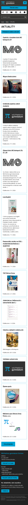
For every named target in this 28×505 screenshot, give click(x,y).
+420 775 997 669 (6, 468)
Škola (7, 22)
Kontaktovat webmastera (11, 497)
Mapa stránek (19, 497)
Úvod (2, 22)
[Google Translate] (20, 12)
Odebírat (5, 491)
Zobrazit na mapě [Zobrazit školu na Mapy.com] (8, 463)
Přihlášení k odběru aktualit (11, 32)
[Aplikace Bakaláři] (16, 12)
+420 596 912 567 (6, 472)
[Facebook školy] (3, 12)
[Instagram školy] (7, 12)
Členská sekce (14, 7)
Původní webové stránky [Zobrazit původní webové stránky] (10, 477)
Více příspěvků (8, 444)
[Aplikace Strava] (24, 12)
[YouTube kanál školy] (11, 12)
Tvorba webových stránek (11, 499)
